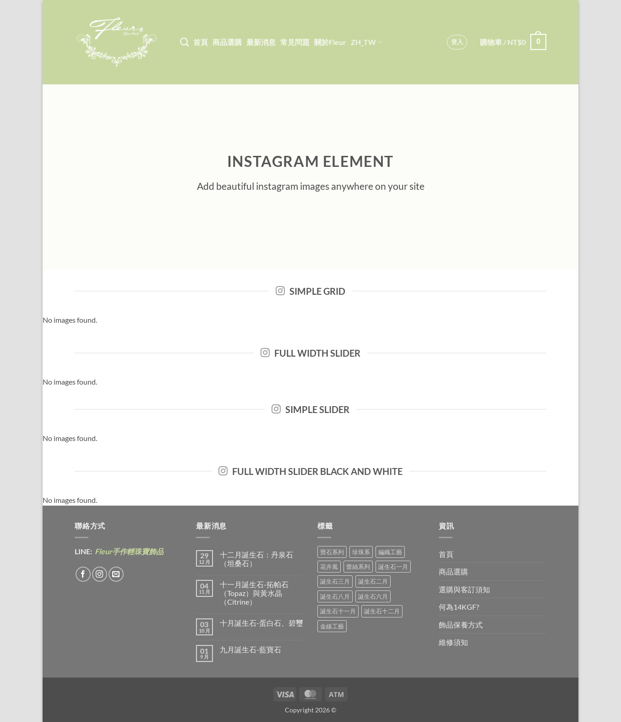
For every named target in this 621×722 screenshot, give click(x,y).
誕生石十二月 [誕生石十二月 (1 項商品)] (382, 611)
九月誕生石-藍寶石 (250, 649)
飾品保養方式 (461, 624)
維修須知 (453, 642)
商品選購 (227, 42)
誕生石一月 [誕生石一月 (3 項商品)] (393, 566)
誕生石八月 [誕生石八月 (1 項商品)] (335, 596)
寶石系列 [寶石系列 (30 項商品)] (332, 552)
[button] (457, 42)
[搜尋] (184, 42)
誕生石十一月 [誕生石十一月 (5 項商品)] (338, 611)
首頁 (200, 42)
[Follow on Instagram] (99, 574)
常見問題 (295, 42)
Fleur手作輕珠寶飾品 (128, 551)
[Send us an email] (116, 574)
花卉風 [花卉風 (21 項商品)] (329, 566)
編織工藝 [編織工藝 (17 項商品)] (390, 552)
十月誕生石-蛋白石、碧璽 (261, 622)
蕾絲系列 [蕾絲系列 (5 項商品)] (358, 566)
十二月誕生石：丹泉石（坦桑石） (256, 559)
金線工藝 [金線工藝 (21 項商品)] (332, 626)
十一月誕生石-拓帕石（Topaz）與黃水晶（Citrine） (254, 593)
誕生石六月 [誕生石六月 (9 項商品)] (373, 596)
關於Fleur (330, 42)
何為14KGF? (459, 606)
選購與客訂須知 (464, 589)
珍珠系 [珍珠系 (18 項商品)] (361, 552)
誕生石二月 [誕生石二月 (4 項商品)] (373, 581)
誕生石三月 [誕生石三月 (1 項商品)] (335, 581)
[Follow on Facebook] (83, 574)
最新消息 (261, 42)
